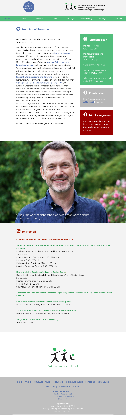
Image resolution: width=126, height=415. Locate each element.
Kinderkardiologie (86, 19)
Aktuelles (39, 19)
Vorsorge (102, 19)
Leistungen (71, 19)
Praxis (23, 19)
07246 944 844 (63, 399)
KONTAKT (76, 387)
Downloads (118, 19)
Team (55, 19)
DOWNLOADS (103, 382)
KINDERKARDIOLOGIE (74, 382)
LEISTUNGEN (58, 382)
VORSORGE (90, 382)
